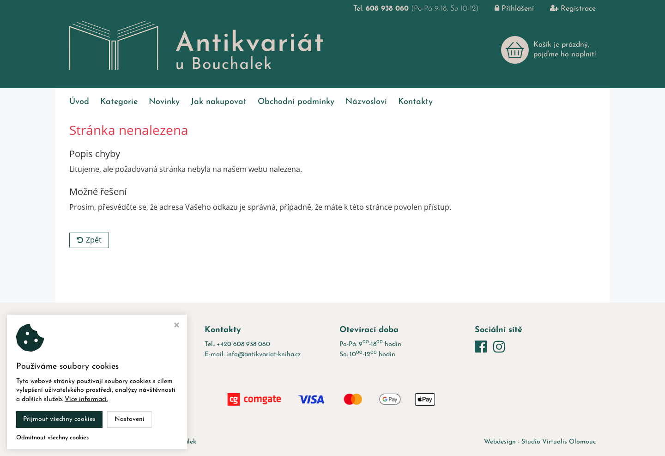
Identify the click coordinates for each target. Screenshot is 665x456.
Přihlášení (507, 8)
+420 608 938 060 (243, 344)
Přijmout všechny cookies (59, 419)
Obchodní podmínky (296, 101)
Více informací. (86, 399)
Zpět (89, 240)
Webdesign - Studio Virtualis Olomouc (540, 441)
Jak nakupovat (219, 101)
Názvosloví (366, 101)
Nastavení (130, 419)
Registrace (566, 8)
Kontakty (415, 101)
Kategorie (119, 101)
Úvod (79, 101)
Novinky (164, 101)
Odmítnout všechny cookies (52, 438)
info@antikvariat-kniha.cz (263, 354)
